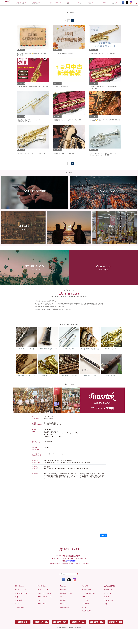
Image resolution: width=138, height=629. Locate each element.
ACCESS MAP (56, 436)
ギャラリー (18, 603)
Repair (69, 3)
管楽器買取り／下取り (66, 593)
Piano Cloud (86, 586)
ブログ (39, 600)
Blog (80, 3)
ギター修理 (18, 600)
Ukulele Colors (42, 586)
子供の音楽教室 (109, 600)
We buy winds (36, 3)
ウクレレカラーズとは (44, 593)
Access (103, 3)
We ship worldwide (54, 3)
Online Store (21, 3)
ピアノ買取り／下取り (88, 593)
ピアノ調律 (85, 603)
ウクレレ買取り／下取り (44, 596)
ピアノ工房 (85, 600)
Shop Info (91, 3)
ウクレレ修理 (41, 603)
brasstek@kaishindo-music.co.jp (53, 454)
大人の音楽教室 (20, 607)
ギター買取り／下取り (22, 593)
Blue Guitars (19, 586)
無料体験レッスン (109, 589)
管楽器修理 (63, 600)
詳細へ (103, 535)
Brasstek (63, 586)
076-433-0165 (69, 293)
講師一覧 (107, 596)
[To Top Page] (7, 2)
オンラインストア (20, 589)
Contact (115, 3)
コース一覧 (107, 593)
